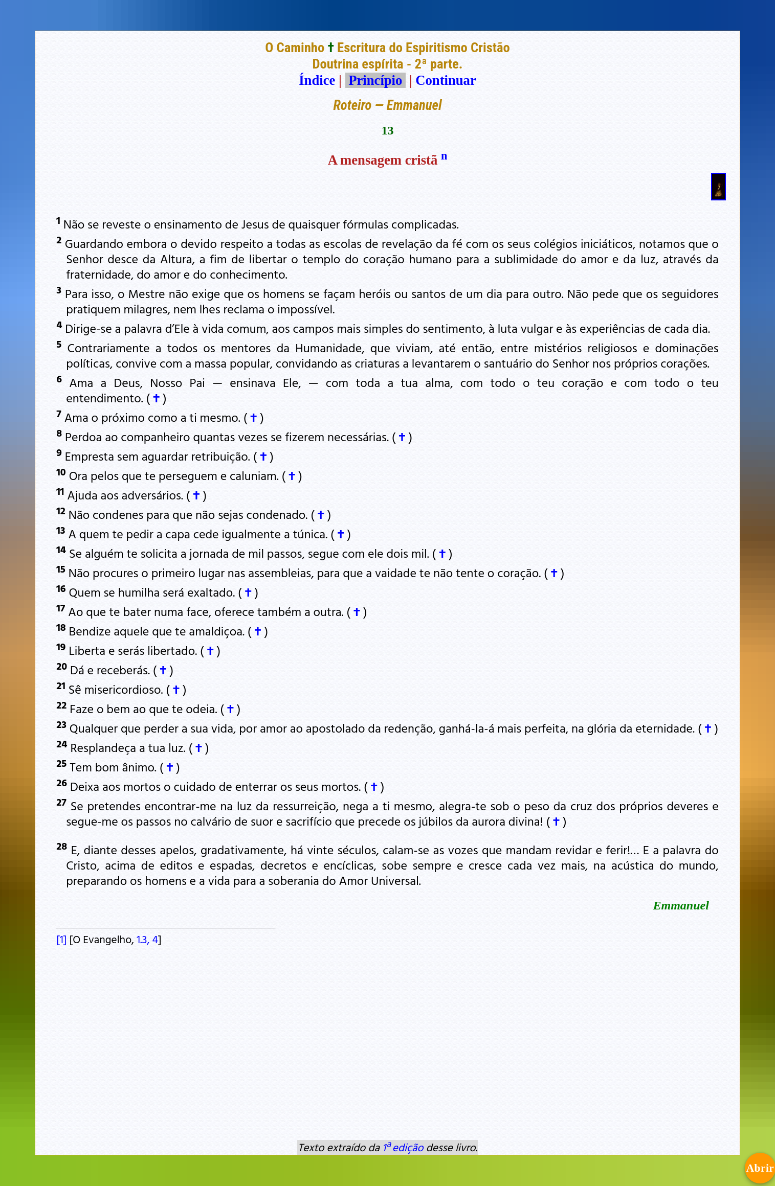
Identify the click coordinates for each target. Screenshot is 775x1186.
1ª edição (402, 1147)
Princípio (375, 80)
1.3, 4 (147, 939)
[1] (61, 939)
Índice (317, 80)
